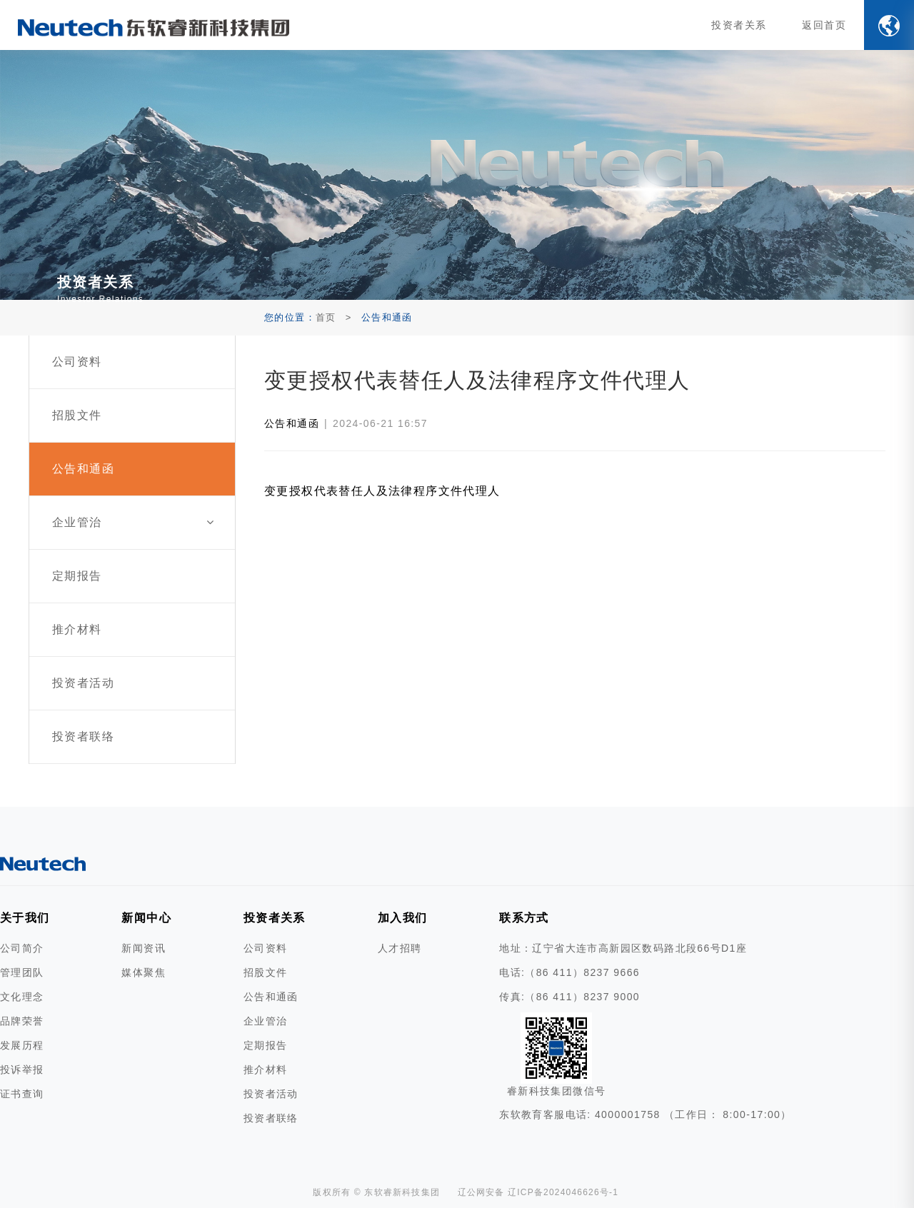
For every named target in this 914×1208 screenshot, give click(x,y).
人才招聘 (400, 948)
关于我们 (25, 918)
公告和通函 (291, 423)
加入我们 (403, 918)
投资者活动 (270, 1093)
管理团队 (22, 972)
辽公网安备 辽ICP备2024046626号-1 (538, 1192)
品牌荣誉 (22, 1021)
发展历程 (22, 1045)
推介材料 (265, 1069)
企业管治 (265, 1021)
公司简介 (22, 948)
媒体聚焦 (143, 972)
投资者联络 (270, 1118)
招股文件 (265, 972)
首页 (326, 317)
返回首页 (824, 25)
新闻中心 (146, 918)
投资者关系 (738, 25)
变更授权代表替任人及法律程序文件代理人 (382, 491)
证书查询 (22, 1093)
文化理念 (22, 996)
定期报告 (265, 1045)
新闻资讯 (143, 948)
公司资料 (265, 948)
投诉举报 (22, 1069)
